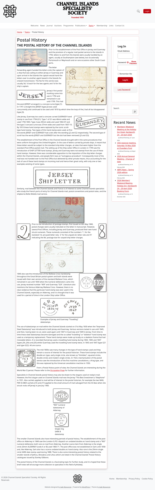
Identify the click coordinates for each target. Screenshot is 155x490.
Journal (50, 25)
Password (122, 62)
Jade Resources (65, 487)
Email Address (124, 51)
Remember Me (125, 74)
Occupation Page (57, 370)
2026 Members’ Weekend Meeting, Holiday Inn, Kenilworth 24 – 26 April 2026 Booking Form (127, 185)
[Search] (134, 112)
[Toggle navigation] (135, 11)
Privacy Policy (134, 478)
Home (19, 32)
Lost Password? (124, 89)
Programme (68, 25)
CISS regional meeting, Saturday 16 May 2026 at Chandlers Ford (126, 145)
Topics (91, 25)
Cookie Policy (147, 478)
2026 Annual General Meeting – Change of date (126, 159)
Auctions (58, 25)
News (42, 25)
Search (116, 108)
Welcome (34, 25)
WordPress (86, 487)
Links (111, 25)
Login (147, 11)
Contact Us (119, 25)
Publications (80, 25)
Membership (102, 25)
